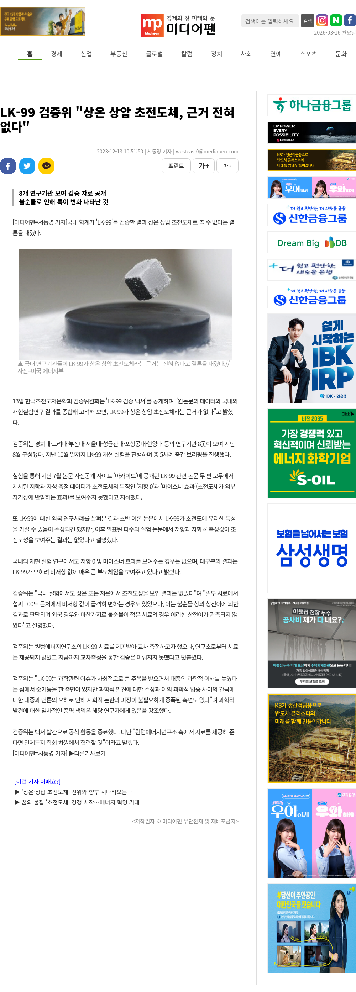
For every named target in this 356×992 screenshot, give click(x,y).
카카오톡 (46, 166)
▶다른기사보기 (86, 753)
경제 (56, 53)
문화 (341, 53)
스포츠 (309, 53)
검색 (307, 20)
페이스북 (8, 166)
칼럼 (187, 53)
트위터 (27, 166)
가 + (204, 165)
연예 (276, 53)
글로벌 (154, 53)
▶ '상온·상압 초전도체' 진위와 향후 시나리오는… (73, 791)
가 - (227, 165)
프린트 (176, 165)
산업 (86, 53)
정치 (216, 53)
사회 (246, 53)
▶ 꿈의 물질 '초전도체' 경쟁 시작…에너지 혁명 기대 (77, 802)
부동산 (119, 53)
